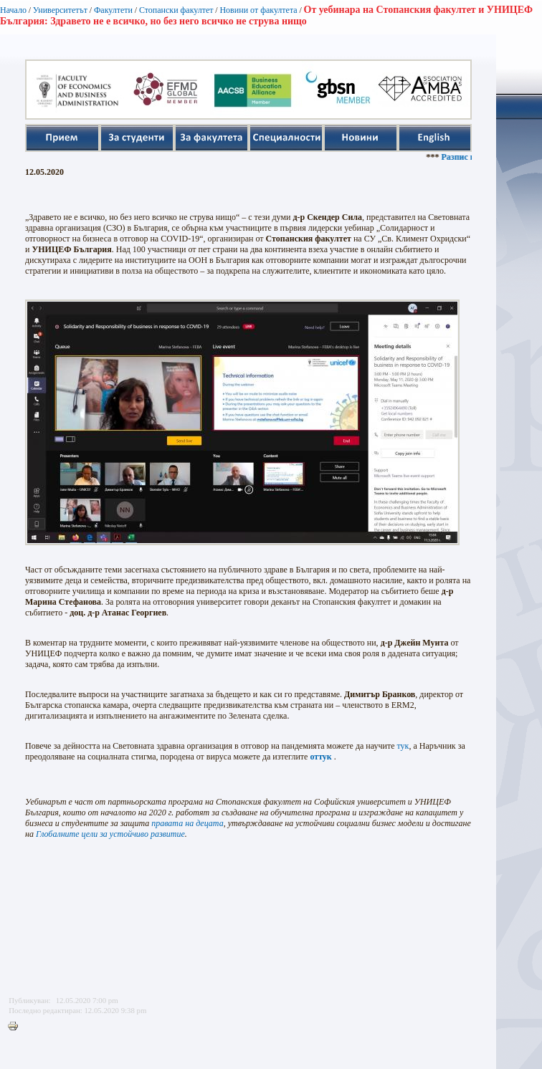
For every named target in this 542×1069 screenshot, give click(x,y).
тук (403, 746)
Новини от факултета (258, 10)
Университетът (60, 10)
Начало (13, 10)
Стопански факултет (176, 10)
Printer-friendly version (16, 1026)
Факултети (113, 10)
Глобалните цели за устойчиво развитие (110, 834)
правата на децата (187, 823)
